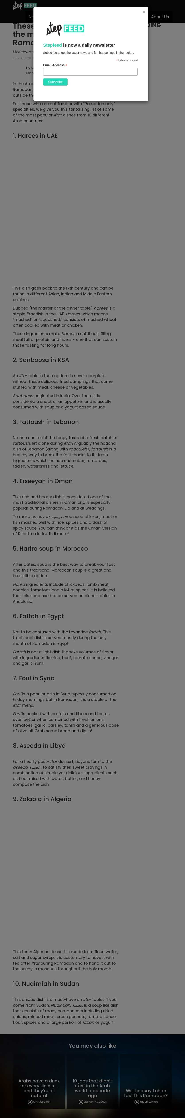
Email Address (55, 65)
